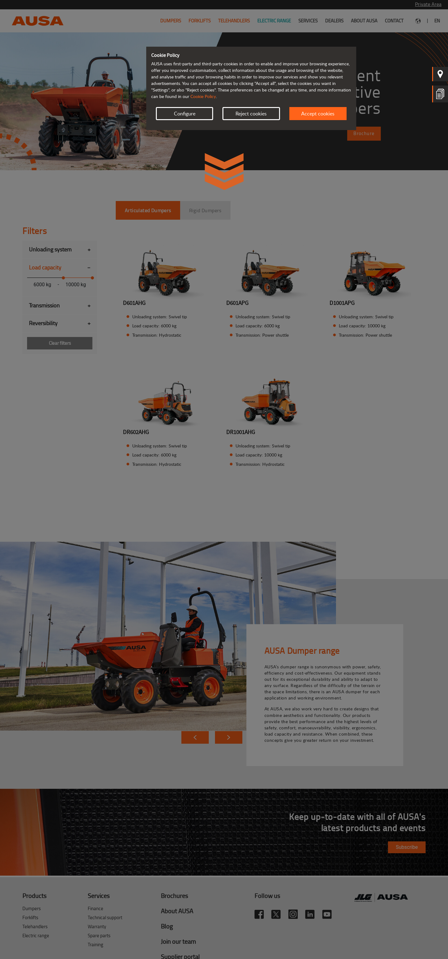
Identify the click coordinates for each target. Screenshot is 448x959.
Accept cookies (317, 113)
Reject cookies (251, 113)
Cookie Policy (203, 96)
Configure (184, 113)
